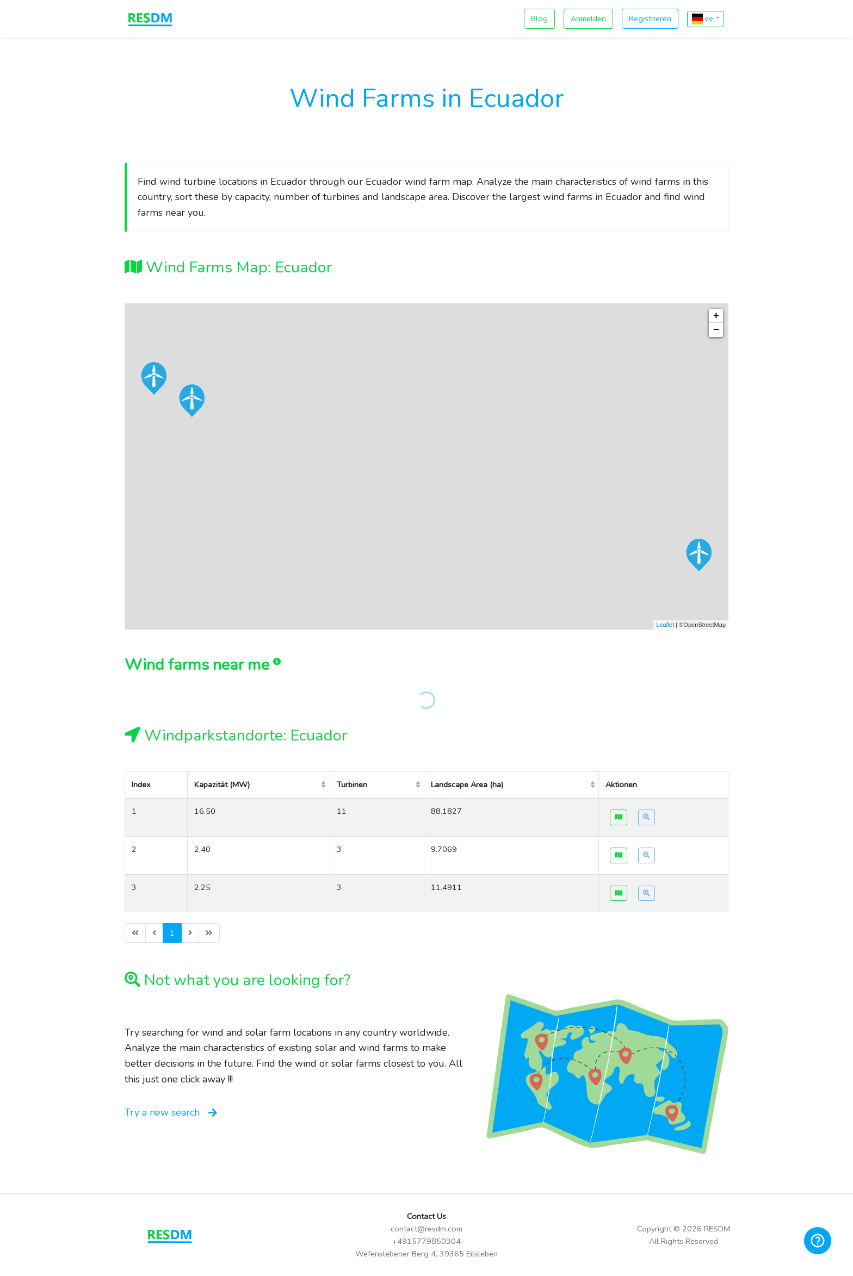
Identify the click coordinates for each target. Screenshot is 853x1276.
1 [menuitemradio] (172, 933)
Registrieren (650, 18)
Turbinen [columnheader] (352, 784)
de (703, 19)
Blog (539, 18)
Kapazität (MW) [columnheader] (222, 784)
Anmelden (588, 18)
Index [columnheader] (141, 784)
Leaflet (665, 624)
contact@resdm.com (426, 1228)
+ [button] (716, 315)
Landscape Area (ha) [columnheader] (467, 784)
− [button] (716, 330)
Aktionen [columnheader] (621, 784)
